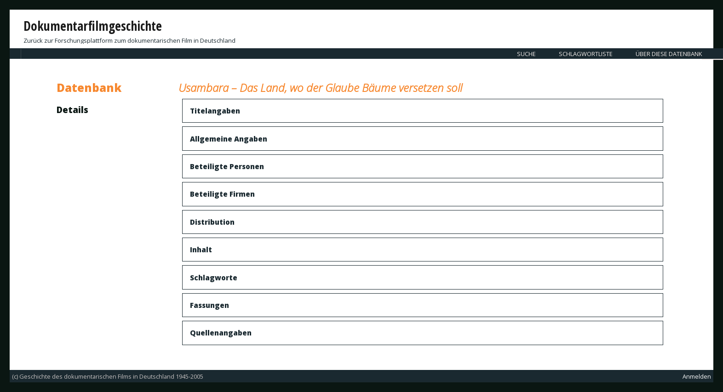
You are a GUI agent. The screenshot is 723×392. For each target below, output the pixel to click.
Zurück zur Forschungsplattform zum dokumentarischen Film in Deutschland (129, 40)
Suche (526, 54)
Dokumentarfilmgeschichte (92, 25)
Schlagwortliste (586, 54)
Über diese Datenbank (669, 54)
